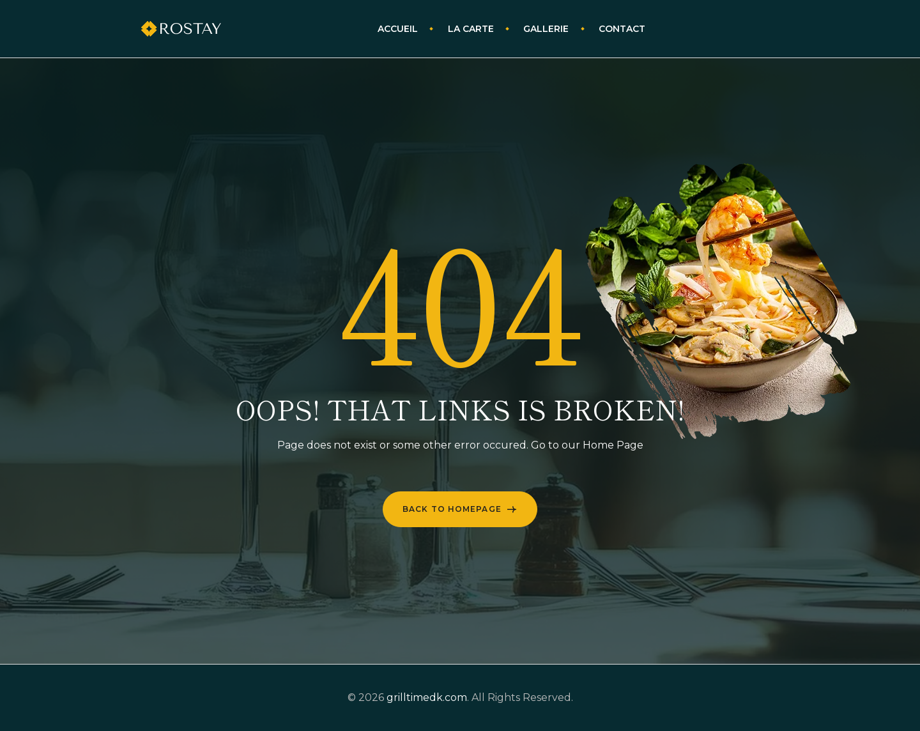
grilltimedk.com (427, 697)
